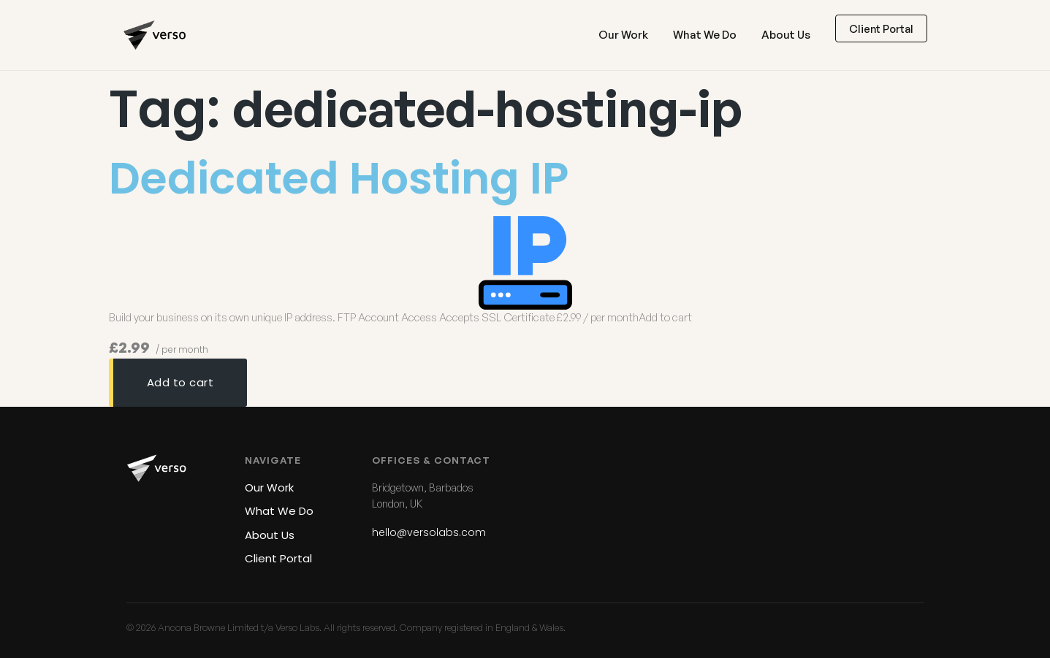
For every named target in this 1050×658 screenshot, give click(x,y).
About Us (785, 35)
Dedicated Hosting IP (338, 178)
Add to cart (180, 382)
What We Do (705, 35)
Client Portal (881, 28)
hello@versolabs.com (429, 532)
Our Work (623, 35)
